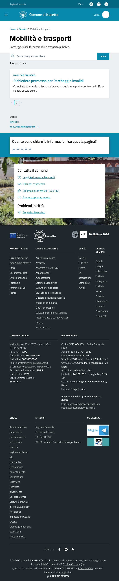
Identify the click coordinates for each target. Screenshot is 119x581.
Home (13, 29)
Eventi (99, 261)
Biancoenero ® (85, 568)
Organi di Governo (19, 258)
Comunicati (84, 283)
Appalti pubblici (43, 273)
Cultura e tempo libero (46, 288)
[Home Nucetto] (37, 15)
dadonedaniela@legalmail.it (80, 407)
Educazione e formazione (48, 293)
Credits (13, 521)
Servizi (22, 29)
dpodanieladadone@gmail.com (84, 404)
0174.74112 (19, 348)
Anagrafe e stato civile (47, 268)
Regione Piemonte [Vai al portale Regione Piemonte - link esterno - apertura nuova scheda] (18, 4)
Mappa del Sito (17, 536)
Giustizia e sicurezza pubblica (50, 298)
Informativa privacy (19, 507)
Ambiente (40, 263)
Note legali (15, 512)
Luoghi (99, 266)
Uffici (12, 268)
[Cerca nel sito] (105, 14)
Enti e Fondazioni (18, 278)
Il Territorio (101, 271)
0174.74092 (20, 351)
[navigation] (6, 14)
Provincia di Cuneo (44, 432)
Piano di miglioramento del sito (19, 452)
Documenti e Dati (18, 273)
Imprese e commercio (46, 302)
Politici (13, 293)
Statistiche (15, 531)
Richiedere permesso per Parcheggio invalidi (48, 81)
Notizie (82, 258)
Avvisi (82, 288)
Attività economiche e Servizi (102, 301)
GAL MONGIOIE (43, 437)
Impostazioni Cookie (20, 516)
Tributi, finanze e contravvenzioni (52, 317)
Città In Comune (71, 564)
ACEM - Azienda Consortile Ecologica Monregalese (61, 442)
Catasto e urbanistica (46, 283)
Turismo (39, 322)
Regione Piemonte (44, 427)
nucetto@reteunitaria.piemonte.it (33, 366)
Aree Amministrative (20, 263)
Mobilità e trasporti (24, 75)
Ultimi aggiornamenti (20, 526)
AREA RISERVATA (57, 576)
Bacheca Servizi (18, 497)
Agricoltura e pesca (45, 258)
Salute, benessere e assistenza (51, 312)
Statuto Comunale (19, 502)
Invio (103, 56)
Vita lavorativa (42, 327)
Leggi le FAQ (16, 462)
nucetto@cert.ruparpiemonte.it (32, 363)
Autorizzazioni (42, 278)
